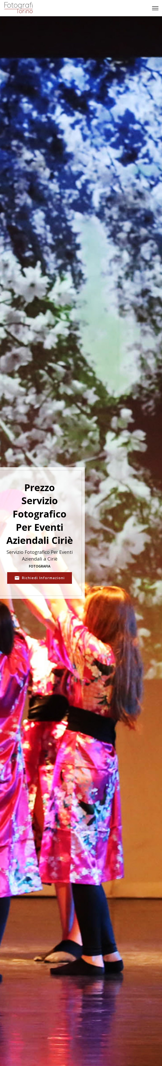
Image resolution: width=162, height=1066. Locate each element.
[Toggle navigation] (155, 8)
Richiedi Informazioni (39, 578)
